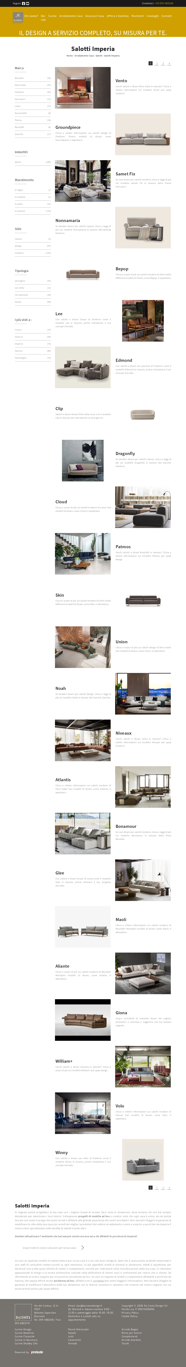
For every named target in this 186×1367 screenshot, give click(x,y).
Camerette (74, 1340)
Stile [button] (18, 229)
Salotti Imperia (111, 55)
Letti (71, 1336)
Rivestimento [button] (24, 180)
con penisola (32, 295)
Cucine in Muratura (26, 1340)
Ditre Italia (32, 85)
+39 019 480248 (164, 3)
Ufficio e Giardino (118, 16)
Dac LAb (43, 18)
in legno (32, 190)
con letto (32, 288)
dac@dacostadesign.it (89, 1305)
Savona (32, 351)
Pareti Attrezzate (78, 1329)
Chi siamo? (31, 16)
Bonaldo (32, 78)
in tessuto (32, 211)
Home (70, 55)
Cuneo (32, 330)
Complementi (130, 1336)
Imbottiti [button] (21, 152)
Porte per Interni (132, 1333)
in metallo (32, 197)
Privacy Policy (130, 1312)
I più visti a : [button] (23, 320)
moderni (32, 253)
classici (32, 239)
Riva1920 (32, 127)
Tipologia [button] (21, 271)
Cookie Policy (129, 1316)
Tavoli (125, 1343)
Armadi (72, 1343)
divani (32, 162)
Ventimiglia (32, 358)
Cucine (52, 16)
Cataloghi (153, 16)
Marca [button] (19, 68)
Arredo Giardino (131, 1340)
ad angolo (32, 281)
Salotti (99, 55)
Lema (32, 106)
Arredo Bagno (130, 1329)
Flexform (32, 92)
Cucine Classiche (25, 1336)
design (32, 246)
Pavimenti (138, 16)
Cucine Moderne (24, 1333)
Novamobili (32, 113)
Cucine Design (23, 1329)
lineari (32, 302)
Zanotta (32, 134)
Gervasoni (32, 99)
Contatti (167, 16)
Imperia (32, 344)
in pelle (32, 204)
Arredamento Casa (71, 16)
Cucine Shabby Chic (26, 1343)
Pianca (32, 120)
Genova (32, 337)
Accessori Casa (94, 16)
